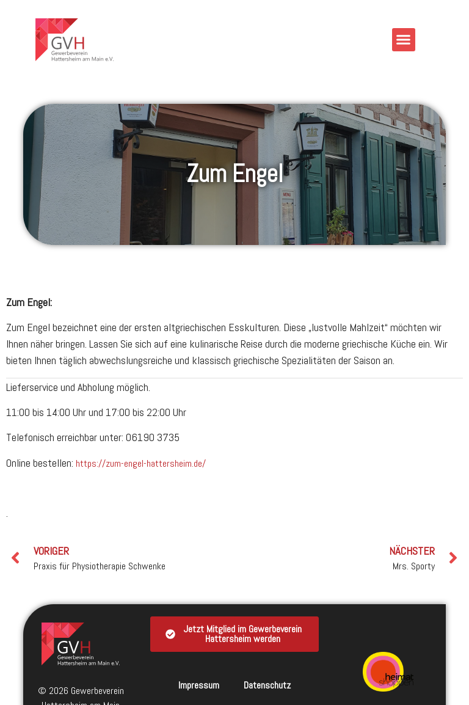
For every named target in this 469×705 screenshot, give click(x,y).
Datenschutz (267, 685)
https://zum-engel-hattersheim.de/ (141, 463)
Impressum (198, 685)
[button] (403, 39)
